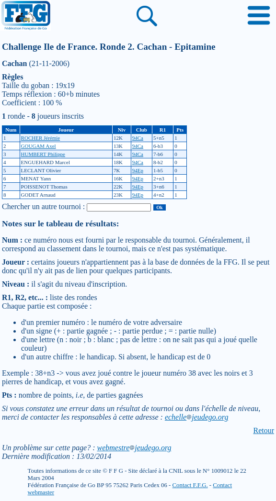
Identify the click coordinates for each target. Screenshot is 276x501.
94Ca (137, 138)
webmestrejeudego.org (134, 448)
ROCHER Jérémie (40, 138)
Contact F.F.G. (190, 485)
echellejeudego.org (197, 417)
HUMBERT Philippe (43, 154)
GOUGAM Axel (38, 146)
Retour (263, 430)
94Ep (137, 170)
